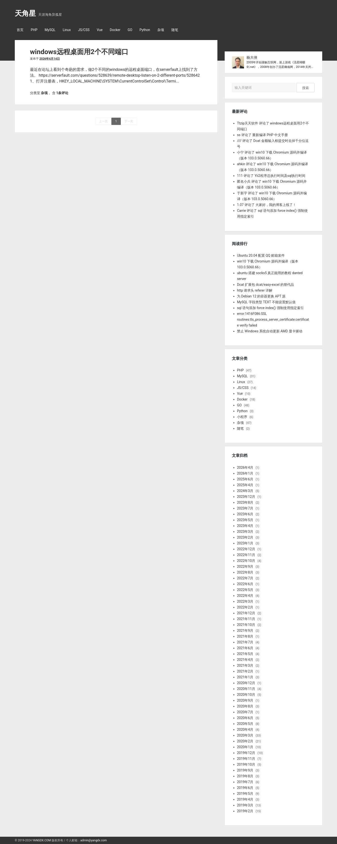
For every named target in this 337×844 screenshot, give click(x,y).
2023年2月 (245, 537)
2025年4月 (245, 485)
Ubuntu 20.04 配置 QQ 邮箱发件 (261, 255)
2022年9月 (245, 566)
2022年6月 (245, 584)
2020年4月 (245, 729)
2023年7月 (245, 508)
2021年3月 (245, 665)
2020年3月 (245, 735)
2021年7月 (245, 642)
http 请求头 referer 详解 (254, 290)
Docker (115, 30)
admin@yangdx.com (93, 840)
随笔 (174, 30)
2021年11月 (246, 619)
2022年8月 (245, 572)
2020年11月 (246, 689)
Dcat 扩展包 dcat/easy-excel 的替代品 (265, 285)
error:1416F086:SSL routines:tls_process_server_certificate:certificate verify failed (273, 319)
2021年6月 (245, 648)
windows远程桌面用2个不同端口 (79, 52)
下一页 (128, 121)
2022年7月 (245, 578)
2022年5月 (245, 590)
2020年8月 (245, 706)
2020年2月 (245, 741)
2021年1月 (245, 677)
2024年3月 (245, 491)
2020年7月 (245, 712)
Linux (67, 30)
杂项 (160, 30)
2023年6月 (245, 514)
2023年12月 (246, 497)
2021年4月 (245, 660)
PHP (34, 30)
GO (130, 30)
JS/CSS (84, 30)
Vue (100, 30)
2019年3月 (245, 805)
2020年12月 (246, 683)
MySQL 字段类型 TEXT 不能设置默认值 (266, 302)
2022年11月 (246, 555)
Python (144, 30)
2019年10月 (246, 764)
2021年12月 (246, 613)
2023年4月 (245, 526)
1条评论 (62, 93)
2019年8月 (245, 776)
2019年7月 (245, 782)
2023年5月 (245, 520)
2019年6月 (245, 788)
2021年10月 (246, 625)
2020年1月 (245, 747)
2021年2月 (245, 671)
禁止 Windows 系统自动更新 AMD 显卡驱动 (269, 331)
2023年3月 (245, 531)
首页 (20, 30)
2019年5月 (245, 793)
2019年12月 (246, 753)
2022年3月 (245, 601)
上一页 (103, 121)
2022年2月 (245, 607)
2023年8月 (245, 502)
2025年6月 (245, 479)
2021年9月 (245, 630)
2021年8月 (245, 636)
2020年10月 (246, 695)
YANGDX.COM (41, 840)
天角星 (25, 13)
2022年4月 (245, 596)
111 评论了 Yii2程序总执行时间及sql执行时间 (271, 176)
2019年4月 (245, 799)
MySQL (50, 30)
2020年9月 (245, 700)
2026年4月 (245, 467)
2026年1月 (245, 473)
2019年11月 (246, 759)
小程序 (242, 417)
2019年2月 (245, 811)
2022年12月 (246, 549)
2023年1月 (245, 543)
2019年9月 (245, 770)
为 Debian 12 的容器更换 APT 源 (261, 296)
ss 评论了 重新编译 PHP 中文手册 (262, 135)
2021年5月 (245, 654)
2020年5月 (245, 724)
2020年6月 (245, 718)
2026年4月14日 (49, 58)
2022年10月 (246, 561)
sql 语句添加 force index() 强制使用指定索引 (270, 308)
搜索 (305, 88)
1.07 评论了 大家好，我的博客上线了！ (266, 205)
